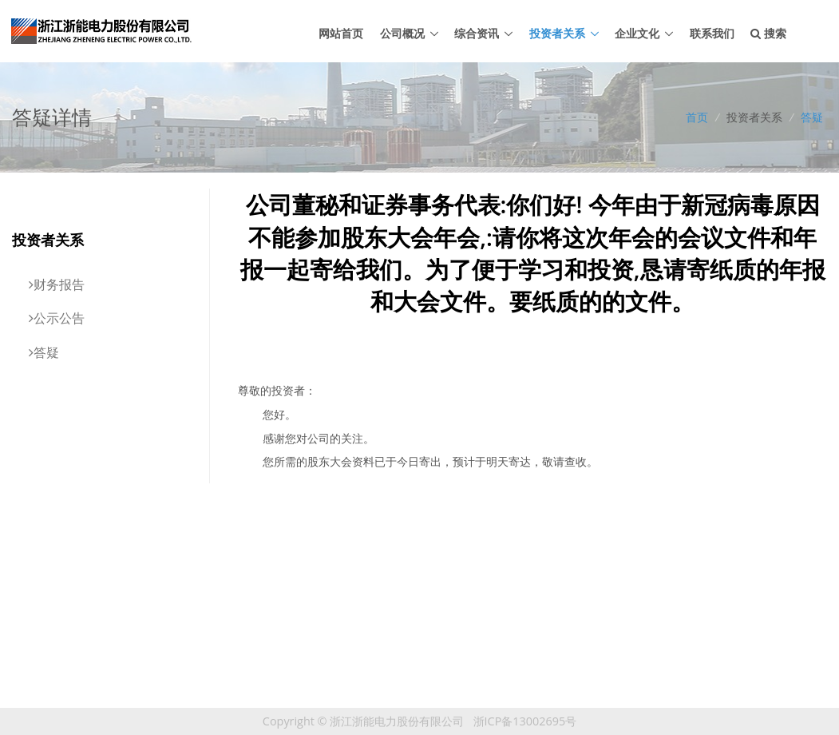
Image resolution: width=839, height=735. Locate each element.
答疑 (812, 117)
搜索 (768, 33)
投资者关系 (557, 33)
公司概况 (402, 33)
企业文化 (637, 33)
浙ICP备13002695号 (525, 721)
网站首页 (341, 33)
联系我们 (712, 33)
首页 (697, 117)
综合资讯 (476, 33)
